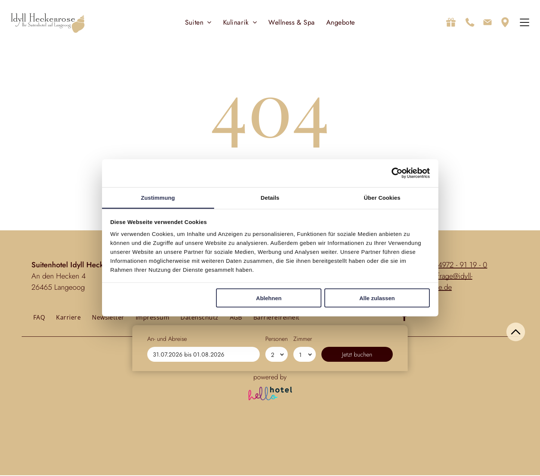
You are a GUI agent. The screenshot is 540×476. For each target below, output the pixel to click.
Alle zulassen (377, 298)
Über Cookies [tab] (382, 198)
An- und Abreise (167, 443)
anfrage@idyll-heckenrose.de (439, 282)
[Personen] (276, 459)
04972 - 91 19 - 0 (460, 265)
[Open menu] (524, 22)
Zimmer (302, 443)
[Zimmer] (304, 459)
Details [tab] (270, 198)
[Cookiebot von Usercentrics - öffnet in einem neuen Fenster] (397, 173)
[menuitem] (198, 22)
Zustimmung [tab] (158, 198)
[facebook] (404, 318)
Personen (276, 443)
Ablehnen (268, 298)
